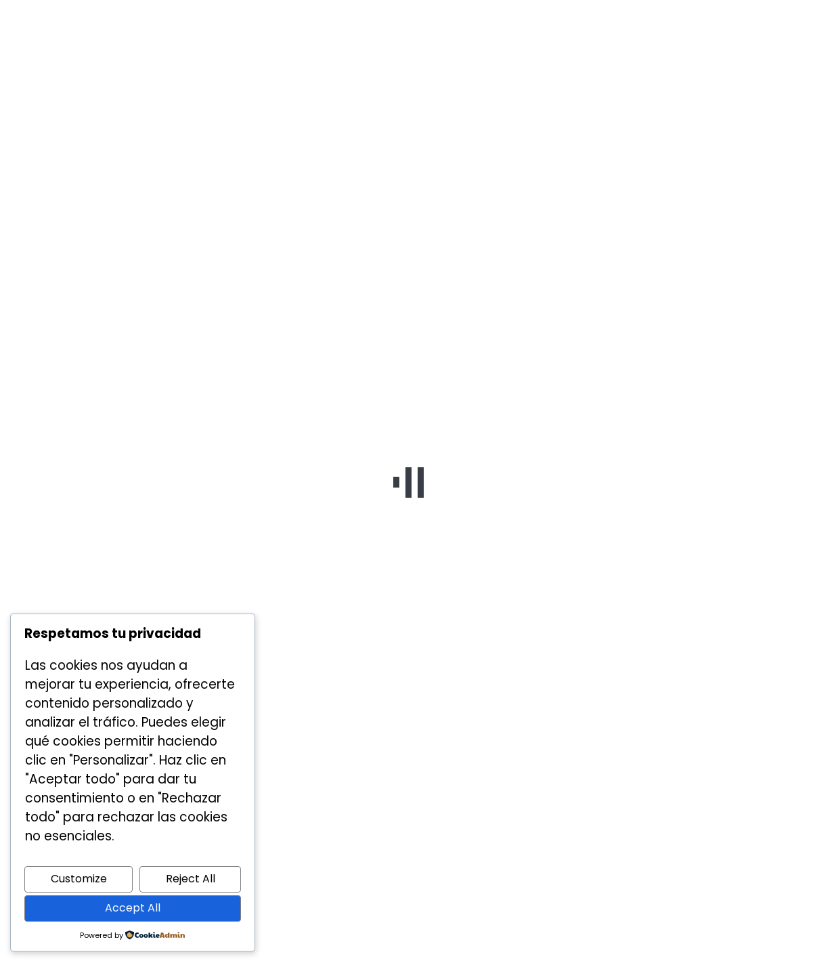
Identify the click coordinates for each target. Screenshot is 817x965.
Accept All (132, 908)
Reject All (190, 878)
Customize (79, 878)
